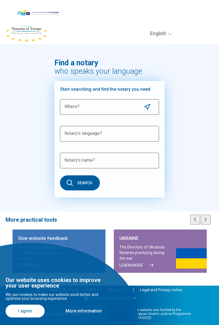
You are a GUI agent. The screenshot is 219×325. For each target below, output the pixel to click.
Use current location (147, 107)
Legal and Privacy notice (161, 290)
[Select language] (170, 34)
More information (84, 311)
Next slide (206, 219)
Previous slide (195, 219)
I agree (25, 311)
